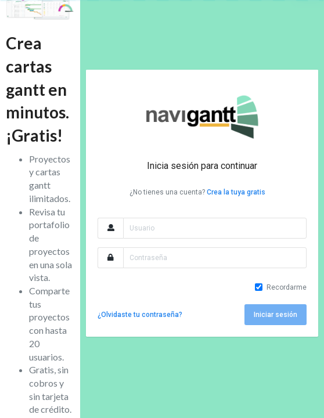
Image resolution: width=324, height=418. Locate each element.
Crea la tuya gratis (236, 192)
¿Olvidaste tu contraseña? (140, 315)
